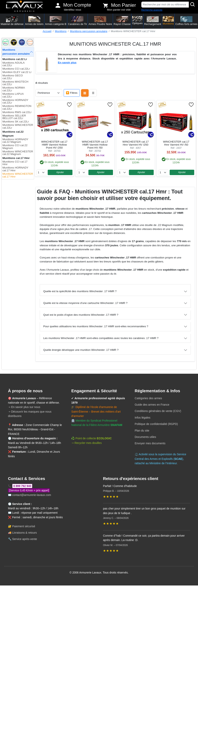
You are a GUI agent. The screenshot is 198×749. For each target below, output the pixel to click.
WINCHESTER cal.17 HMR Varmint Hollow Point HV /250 (54, 144)
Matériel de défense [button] (12, 21)
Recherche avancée (151, 10)
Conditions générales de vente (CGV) (158, 411)
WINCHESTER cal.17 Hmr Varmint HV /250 (135, 143)
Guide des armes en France (152, 404)
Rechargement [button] (152, 21)
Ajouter (60, 172)
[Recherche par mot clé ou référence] (165, 5)
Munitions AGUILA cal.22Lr (13, 64)
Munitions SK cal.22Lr (15, 121)
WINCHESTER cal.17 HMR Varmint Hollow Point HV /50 (95, 144)
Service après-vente (24, 539)
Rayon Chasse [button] (122, 21)
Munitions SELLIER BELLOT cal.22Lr (14, 117)
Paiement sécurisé (23, 526)
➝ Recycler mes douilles (86, 442)
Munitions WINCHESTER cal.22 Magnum (17, 153)
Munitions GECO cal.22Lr (12, 77)
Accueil (47, 31)
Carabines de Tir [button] (77, 21)
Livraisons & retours (24, 532)
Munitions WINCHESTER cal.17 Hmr (17, 175)
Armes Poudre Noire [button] (100, 21)
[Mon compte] (58, 5)
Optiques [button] (137, 20)
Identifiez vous (72, 9)
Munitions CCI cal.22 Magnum (14, 147)
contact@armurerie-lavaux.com (31, 495)
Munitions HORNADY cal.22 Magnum (15, 141)
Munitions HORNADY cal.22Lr (15, 101)
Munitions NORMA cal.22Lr (13, 89)
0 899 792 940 (22, 486)
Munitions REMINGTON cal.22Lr (16, 107)
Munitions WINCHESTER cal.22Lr (17, 126)
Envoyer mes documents (150, 443)
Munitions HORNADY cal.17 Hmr (15, 169)
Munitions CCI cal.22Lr (16, 68)
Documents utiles (145, 437)
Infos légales (142, 417)
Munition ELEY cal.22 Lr (17, 72)
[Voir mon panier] (106, 5)
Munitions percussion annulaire (88, 31)
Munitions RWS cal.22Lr (17, 112)
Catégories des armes (148, 398)
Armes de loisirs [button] (34, 21)
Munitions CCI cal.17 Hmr (14, 163)
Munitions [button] (168, 20)
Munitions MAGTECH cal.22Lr (15, 83)
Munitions (60, 31)
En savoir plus (67, 62)
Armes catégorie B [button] (55, 21)
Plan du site (142, 430)
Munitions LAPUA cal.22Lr (13, 95)
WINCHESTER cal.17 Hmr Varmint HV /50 (176, 143)
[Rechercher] (193, 5)
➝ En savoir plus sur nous (24, 407)
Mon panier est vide (119, 9)
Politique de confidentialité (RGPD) (156, 424)
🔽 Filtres (71, 92)
